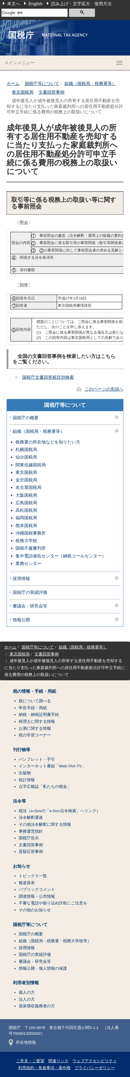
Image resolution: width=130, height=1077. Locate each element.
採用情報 (21, 578)
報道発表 (27, 883)
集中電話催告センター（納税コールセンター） (61, 555)
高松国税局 (26, 510)
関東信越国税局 (31, 464)
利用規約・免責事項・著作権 (44, 1068)
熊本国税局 (26, 525)
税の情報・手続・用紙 (34, 691)
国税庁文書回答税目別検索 (48, 377)
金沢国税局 (26, 479)
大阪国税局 (26, 495)
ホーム (13, 83)
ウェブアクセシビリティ (94, 1061)
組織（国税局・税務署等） (90, 83)
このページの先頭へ (104, 389)
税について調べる (35, 701)
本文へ (13, 3)
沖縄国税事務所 (31, 533)
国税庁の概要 (26, 417)
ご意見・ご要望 (30, 1061)
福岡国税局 (26, 517)
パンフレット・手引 (37, 759)
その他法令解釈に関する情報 (45, 824)
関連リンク (58, 1061)
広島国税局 (26, 502)
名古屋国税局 (28, 487)
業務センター (28, 563)
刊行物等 (21, 749)
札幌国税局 (26, 449)
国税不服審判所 (31, 548)
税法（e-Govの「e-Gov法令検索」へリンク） (59, 811)
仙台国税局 (26, 457)
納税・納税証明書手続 (39, 714)
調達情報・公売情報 (37, 896)
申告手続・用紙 (33, 708)
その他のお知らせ (35, 910)
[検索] (34, 12)
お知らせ (21, 866)
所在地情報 (22, 1042)
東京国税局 (22, 92)
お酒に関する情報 (35, 728)
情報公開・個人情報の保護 (43, 968)
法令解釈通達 (31, 817)
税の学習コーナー (35, 735)
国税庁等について (42, 83)
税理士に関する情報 (37, 721)
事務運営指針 (31, 831)
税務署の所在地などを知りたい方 (48, 441)
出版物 (25, 773)
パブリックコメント (37, 889)
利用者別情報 (26, 982)
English (35, 3)
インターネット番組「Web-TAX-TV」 (52, 766)
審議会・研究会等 (30, 606)
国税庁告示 (29, 838)
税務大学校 (26, 540)
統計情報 (27, 780)
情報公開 (21, 620)
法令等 (19, 801)
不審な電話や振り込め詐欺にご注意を (53, 903)
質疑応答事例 (31, 851)
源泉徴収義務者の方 (37, 1006)
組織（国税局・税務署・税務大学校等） (55, 941)
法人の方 (27, 999)
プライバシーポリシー (94, 1068)
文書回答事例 (51, 92)
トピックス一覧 (33, 876)
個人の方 (27, 992)
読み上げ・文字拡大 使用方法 (81, 3)
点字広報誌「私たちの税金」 (45, 786)
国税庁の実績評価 (30, 592)
